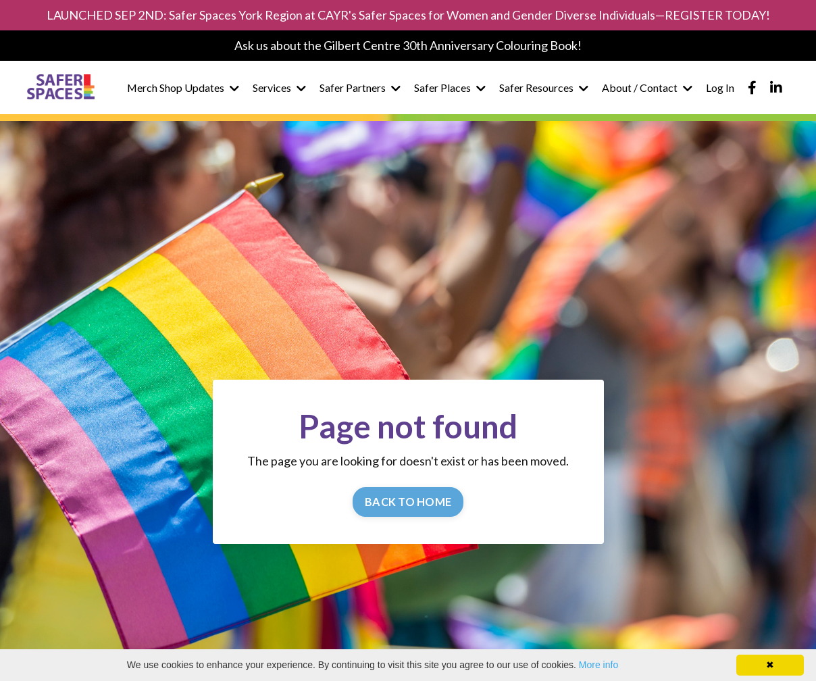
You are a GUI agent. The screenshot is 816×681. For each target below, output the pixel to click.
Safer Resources (543, 87)
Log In (720, 87)
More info (598, 664)
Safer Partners (360, 87)
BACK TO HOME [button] (408, 501)
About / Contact (647, 87)
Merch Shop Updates (182, 87)
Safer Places (450, 87)
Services (279, 87)
